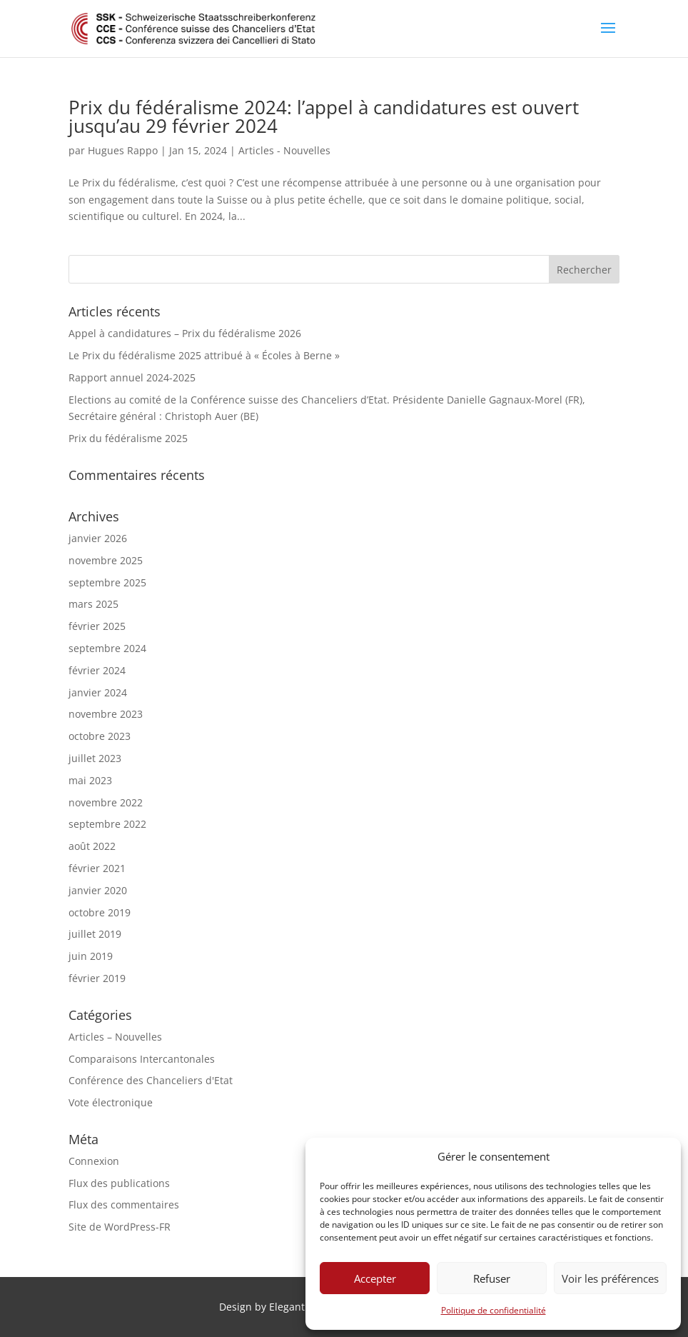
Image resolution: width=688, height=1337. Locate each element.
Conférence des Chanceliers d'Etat (151, 1080)
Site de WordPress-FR (120, 1226)
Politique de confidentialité (493, 1310)
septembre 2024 (107, 648)
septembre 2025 (107, 582)
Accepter (375, 1278)
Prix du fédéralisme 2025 (128, 438)
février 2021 (97, 868)
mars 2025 (93, 604)
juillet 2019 (95, 934)
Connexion (94, 1161)
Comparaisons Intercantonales (142, 1059)
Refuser (491, 1278)
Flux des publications (119, 1183)
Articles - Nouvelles (284, 150)
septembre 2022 (107, 824)
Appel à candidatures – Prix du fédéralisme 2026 (185, 333)
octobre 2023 (100, 736)
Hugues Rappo (123, 150)
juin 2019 (91, 956)
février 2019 (97, 978)
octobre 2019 (100, 912)
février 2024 (97, 670)
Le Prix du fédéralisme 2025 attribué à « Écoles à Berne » (204, 355)
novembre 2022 (106, 802)
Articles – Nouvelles (115, 1036)
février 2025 (97, 626)
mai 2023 (90, 780)
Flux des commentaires (124, 1204)
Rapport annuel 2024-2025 (132, 377)
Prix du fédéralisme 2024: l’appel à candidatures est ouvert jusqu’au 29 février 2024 (324, 116)
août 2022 (92, 846)
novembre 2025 (106, 560)
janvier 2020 (98, 890)
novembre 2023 (106, 714)
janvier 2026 (98, 538)
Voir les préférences (610, 1278)
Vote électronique (111, 1102)
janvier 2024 (98, 692)
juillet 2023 (95, 758)
